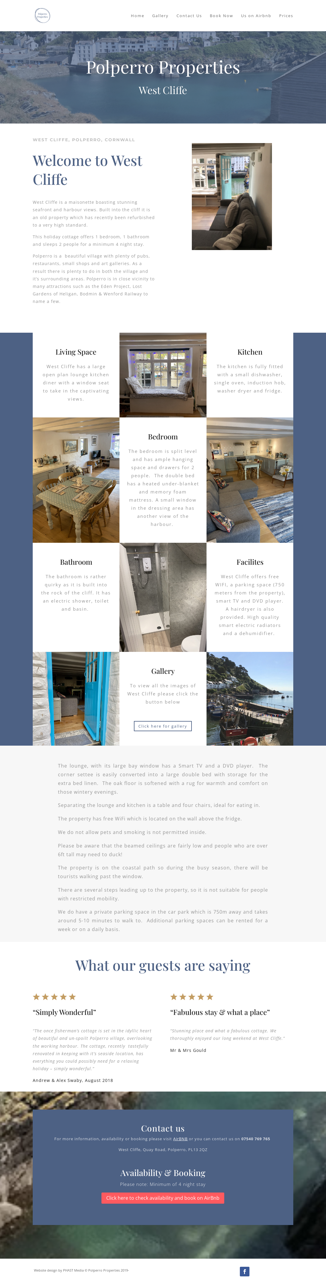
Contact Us (189, 16)
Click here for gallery (162, 726)
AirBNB (180, 1138)
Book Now (221, 16)
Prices (286, 16)
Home (137, 16)
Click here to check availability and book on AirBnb (162, 1198)
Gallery (160, 16)
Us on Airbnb (256, 16)
